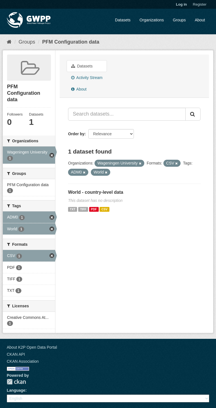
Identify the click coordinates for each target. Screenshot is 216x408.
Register (199, 4)
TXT (72, 209)
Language (16, 390)
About (200, 20)
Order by (76, 134)
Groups (179, 20)
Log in (181, 4)
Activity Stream (86, 77)
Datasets (122, 20)
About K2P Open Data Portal (32, 347)
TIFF (83, 209)
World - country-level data (95, 192)
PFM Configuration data (70, 42)
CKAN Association (23, 361)
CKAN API (16, 354)
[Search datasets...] (127, 114)
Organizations (152, 20)
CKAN (16, 382)
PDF (94, 209)
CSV (105, 209)
